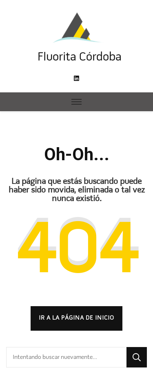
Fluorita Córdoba (80, 57)
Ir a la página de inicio (76, 318)
